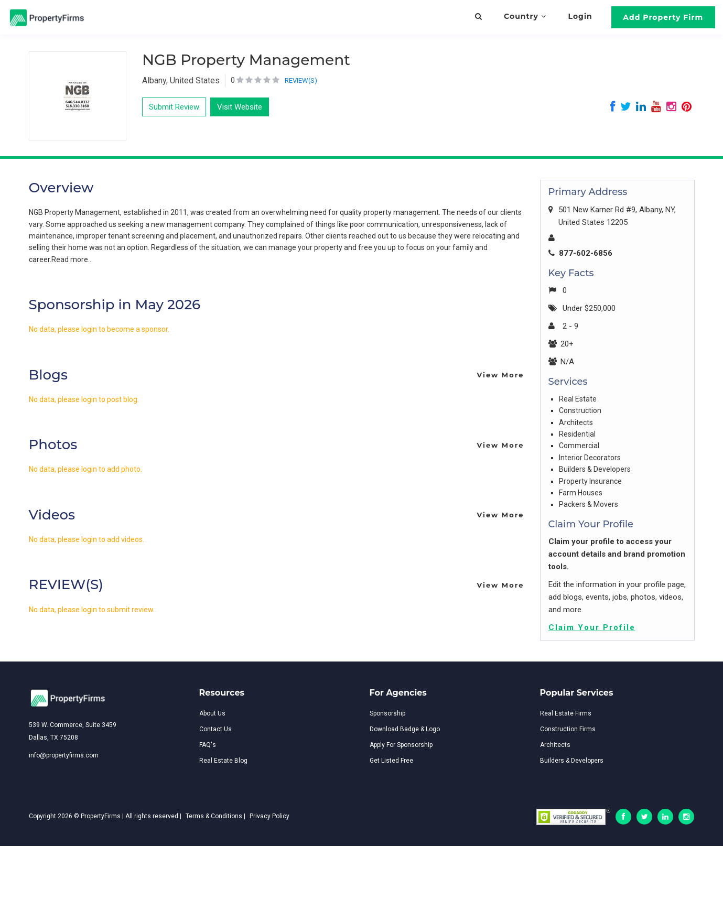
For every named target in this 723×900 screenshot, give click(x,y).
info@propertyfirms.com (64, 755)
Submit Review (174, 107)
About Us (212, 713)
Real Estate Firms (565, 713)
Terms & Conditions (214, 816)
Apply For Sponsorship (401, 745)
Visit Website (239, 107)
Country (525, 16)
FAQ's (207, 745)
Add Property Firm (663, 17)
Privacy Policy (269, 816)
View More (500, 375)
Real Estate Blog (223, 760)
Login (580, 16)
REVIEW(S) (301, 80)
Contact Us (215, 729)
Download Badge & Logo (405, 729)
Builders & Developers (571, 760)
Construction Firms (568, 729)
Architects (555, 745)
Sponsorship (387, 713)
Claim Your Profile (591, 627)
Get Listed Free (391, 760)
